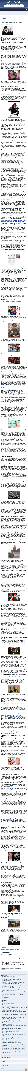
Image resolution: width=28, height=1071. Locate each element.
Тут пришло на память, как (8, 954)
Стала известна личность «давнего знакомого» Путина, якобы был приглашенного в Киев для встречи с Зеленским (13, 979)
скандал (20, 809)
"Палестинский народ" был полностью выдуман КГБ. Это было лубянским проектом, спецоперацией (13, 1051)
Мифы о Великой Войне (8, 1003)
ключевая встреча (9, 541)
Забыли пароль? (6, 1065)
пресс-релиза (13, 716)
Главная (4, 18)
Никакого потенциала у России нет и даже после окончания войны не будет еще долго (13, 983)
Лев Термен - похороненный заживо (10, 1031)
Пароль (3, 1061)
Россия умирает (6, 1001)
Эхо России (14, 1)
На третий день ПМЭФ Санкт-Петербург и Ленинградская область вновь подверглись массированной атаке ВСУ (12, 989)
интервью (8, 133)
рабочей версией (9, 818)
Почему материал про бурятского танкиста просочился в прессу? (12, 1005)
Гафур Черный (5, 777)
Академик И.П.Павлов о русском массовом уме (13, 1046)
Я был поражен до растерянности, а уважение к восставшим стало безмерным (13, 1018)
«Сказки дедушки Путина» (8, 976)
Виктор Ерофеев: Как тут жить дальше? (11, 1032)
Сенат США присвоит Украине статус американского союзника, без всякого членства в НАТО (14, 1012)
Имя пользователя (6, 1057)
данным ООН (10, 788)
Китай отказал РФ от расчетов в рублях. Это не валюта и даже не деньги (13, 1038)
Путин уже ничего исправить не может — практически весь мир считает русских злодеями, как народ (14, 1044)
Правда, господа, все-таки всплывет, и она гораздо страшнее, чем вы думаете (14, 1020)
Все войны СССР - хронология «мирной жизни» (13, 1048)
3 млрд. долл (10, 683)
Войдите (3, 949)
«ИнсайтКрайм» (5, 393)
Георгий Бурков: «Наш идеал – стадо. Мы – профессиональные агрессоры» (12, 1040)
